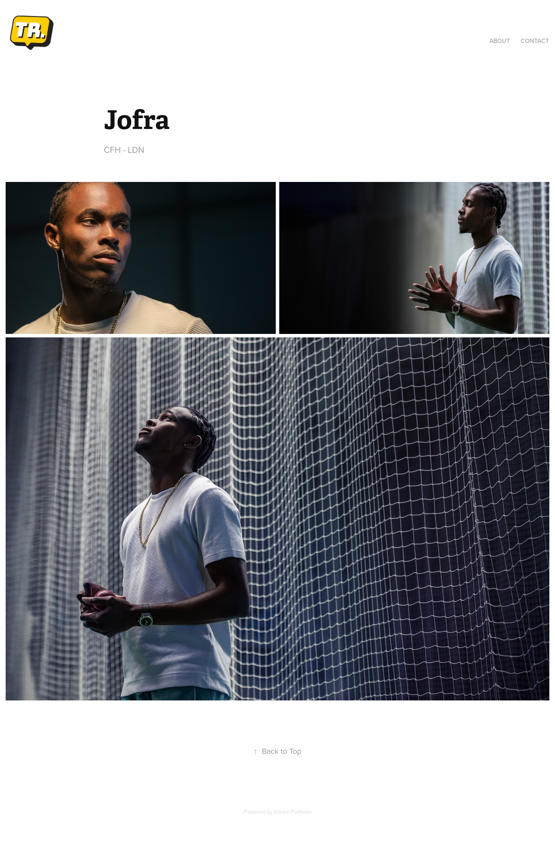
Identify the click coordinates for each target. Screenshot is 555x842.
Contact (535, 40)
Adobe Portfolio (292, 812)
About (499, 40)
